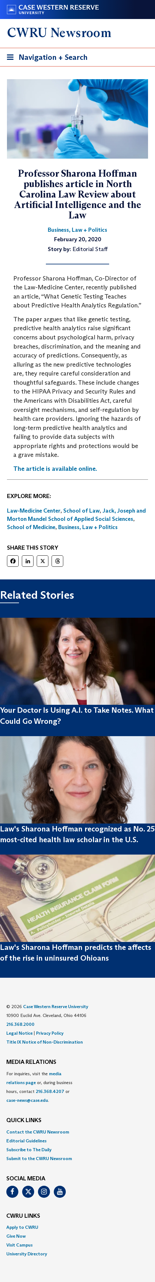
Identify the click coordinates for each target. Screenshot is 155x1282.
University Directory (26, 1254)
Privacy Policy (50, 1033)
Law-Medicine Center (33, 510)
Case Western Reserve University (55, 1006)
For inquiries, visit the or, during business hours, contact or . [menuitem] (39, 1087)
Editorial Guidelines (26, 1141)
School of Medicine (31, 527)
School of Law (81, 510)
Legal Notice (19, 1033)
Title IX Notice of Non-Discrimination (44, 1042)
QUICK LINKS (23, 1120)
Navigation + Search (45, 58)
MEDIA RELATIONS (31, 1062)
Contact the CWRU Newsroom (37, 1132)
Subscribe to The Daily (29, 1150)
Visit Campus (19, 1245)
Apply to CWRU (22, 1227)
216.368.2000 (20, 1024)
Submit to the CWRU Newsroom (39, 1158)
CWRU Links (23, 1216)
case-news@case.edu (27, 1100)
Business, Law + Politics (88, 527)
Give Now (16, 1236)
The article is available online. (55, 468)
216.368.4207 (50, 1091)
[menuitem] (77, 1131)
